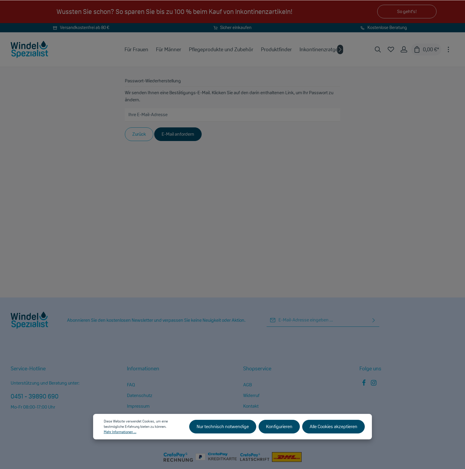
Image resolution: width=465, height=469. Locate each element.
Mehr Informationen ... (120, 432)
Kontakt (251, 406)
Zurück (139, 134)
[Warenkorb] (426, 49)
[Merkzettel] (391, 49)
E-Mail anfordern (178, 134)
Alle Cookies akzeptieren (333, 426)
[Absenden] (373, 320)
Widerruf (251, 395)
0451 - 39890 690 (34, 396)
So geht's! (407, 11)
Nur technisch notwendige (223, 426)
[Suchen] (378, 49)
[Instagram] (373, 384)
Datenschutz (139, 395)
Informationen (143, 368)
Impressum (138, 406)
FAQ (131, 385)
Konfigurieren (279, 426)
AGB (247, 385)
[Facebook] (364, 384)
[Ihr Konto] (404, 49)
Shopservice (257, 368)
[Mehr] (448, 49)
